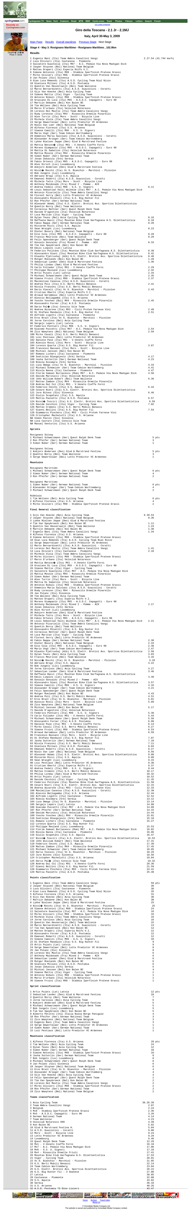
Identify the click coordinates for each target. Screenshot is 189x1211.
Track (109, 21)
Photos (118, 21)
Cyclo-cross (98, 21)
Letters (139, 21)
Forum (157, 21)
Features (64, 21)
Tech (55, 21)
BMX (88, 21)
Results (49, 41)
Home (85, 1200)
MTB (81, 21)
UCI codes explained (102, 24)
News (49, 21)
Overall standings (66, 41)
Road (73, 21)
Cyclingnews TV (36, 21)
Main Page (36, 41)
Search (148, 21)
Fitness (129, 21)
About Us (96, 1202)
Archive (94, 1200)
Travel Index (105, 1200)
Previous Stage (88, 41)
